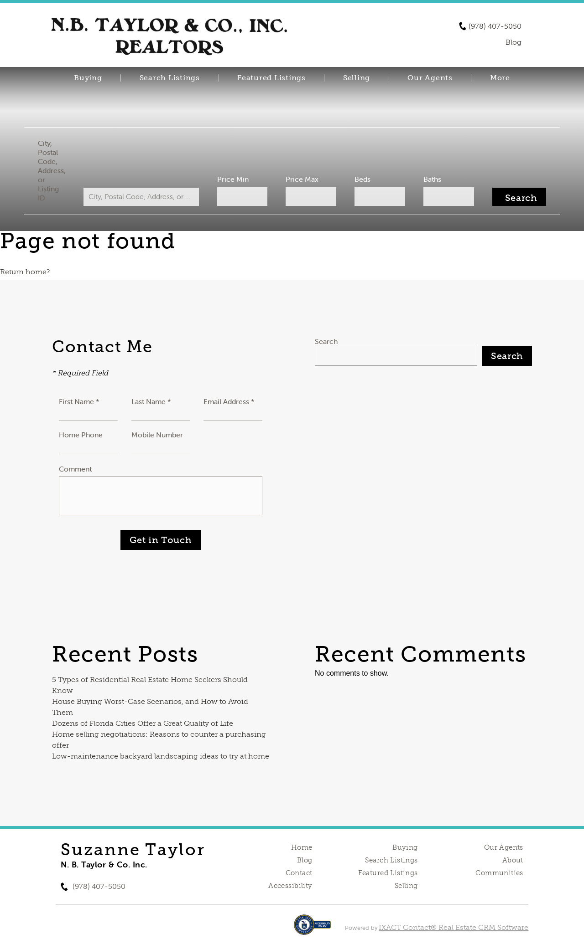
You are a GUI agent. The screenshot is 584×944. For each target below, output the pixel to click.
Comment (75, 468)
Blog (305, 860)
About (512, 860)
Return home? (25, 271)
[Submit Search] (514, 197)
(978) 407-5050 (495, 26)
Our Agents (430, 78)
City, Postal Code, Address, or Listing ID (56, 170)
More (500, 78)
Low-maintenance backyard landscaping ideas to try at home (160, 756)
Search (326, 341)
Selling (356, 78)
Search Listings (170, 78)
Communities (499, 873)
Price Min (234, 179)
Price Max (302, 179)
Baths (429, 179)
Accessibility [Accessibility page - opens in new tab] (290, 886)
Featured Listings (271, 78)
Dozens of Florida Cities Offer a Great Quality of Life (142, 723)
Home (302, 847)
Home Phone (81, 434)
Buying (88, 78)
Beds (361, 179)
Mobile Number (157, 434)
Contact (299, 873)
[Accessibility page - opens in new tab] (312, 929)
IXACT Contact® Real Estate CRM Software (453, 927)
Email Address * (229, 401)
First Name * (79, 401)
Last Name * (151, 401)
